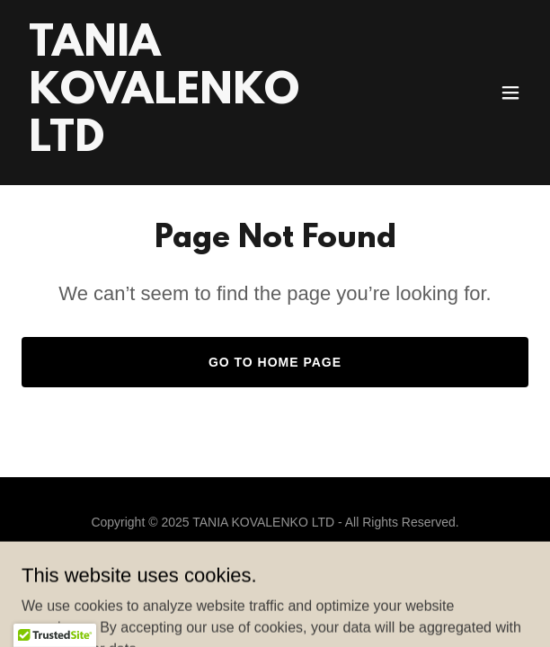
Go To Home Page (275, 362)
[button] (510, 93)
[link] (199, 146)
